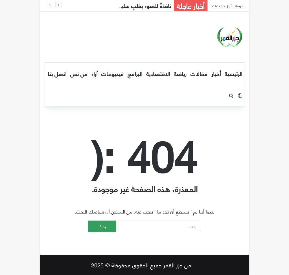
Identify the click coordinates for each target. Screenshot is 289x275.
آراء (94, 73)
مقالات (199, 73)
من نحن (78, 73)
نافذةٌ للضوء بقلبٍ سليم (144, 5)
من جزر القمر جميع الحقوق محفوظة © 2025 (141, 264)
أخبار (216, 73)
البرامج (135, 73)
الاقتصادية (158, 73)
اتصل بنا (57, 73)
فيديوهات (112, 73)
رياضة (180, 73)
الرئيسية (233, 73)
